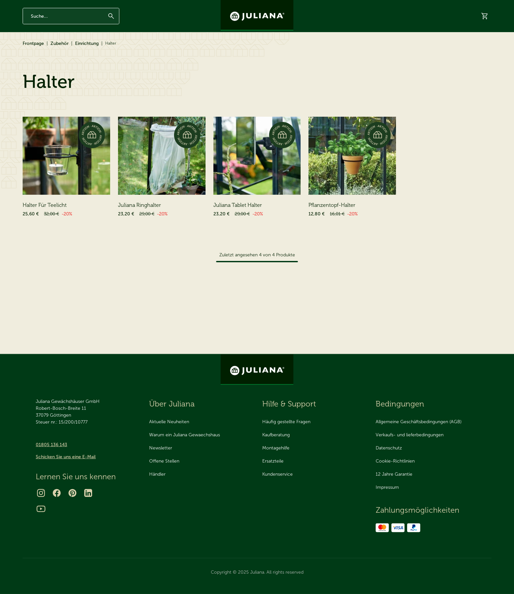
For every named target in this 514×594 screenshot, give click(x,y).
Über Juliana (408, 6)
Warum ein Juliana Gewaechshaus (184, 435)
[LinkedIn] (88, 493)
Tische (40, 193)
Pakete (35, 311)
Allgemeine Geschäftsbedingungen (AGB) (419, 422)
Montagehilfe (275, 448)
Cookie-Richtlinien (395, 461)
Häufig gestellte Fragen (286, 422)
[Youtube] (41, 509)
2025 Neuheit (194, 50)
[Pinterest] (72, 493)
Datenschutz (389, 448)
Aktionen (159, 50)
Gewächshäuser (43, 50)
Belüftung (38, 228)
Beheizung (39, 264)
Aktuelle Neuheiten (169, 422)
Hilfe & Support (475, 50)
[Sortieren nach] (462, 154)
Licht (38, 205)
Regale (40, 181)
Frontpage (33, 73)
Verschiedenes (43, 276)
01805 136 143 (51, 444)
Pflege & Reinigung (47, 299)
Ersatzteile (125, 50)
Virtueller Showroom (399, 50)
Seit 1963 (114, 5)
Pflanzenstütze (43, 287)
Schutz (35, 252)
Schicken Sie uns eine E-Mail (66, 457)
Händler (439, 50)
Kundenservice (277, 474)
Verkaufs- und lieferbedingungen (410, 435)
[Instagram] (41, 493)
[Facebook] (56, 493)
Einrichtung (87, 73)
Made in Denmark (80, 5)
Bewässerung (41, 240)
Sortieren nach (412, 154)
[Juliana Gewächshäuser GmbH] (257, 15)
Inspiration (377, 6)
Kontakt (436, 6)
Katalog (358, 50)
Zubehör (87, 50)
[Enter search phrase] (71, 27)
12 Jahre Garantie (38, 5)
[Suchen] (111, 27)
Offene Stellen (164, 461)
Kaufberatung (276, 435)
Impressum (387, 487)
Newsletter (347, 6)
